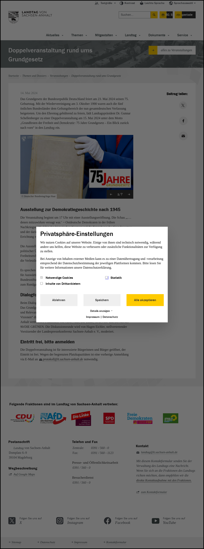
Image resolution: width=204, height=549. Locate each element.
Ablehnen (58, 300)
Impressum (93, 317)
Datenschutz (110, 317)
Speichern (102, 300)
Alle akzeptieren (145, 300)
